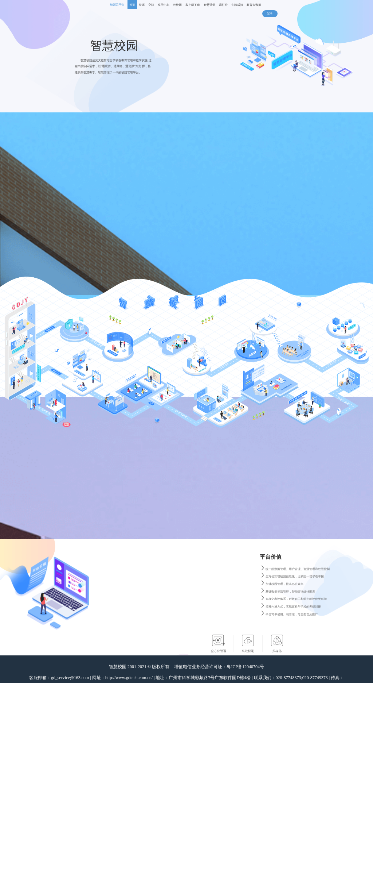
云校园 (177, 5)
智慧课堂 (209, 5)
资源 (142, 5)
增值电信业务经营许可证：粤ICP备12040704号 (219, 666)
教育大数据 (254, 5)
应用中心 (163, 5)
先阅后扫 (237, 5)
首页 (132, 5)
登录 (270, 13)
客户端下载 (192, 5)
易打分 (223, 5)
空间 (151, 5)
